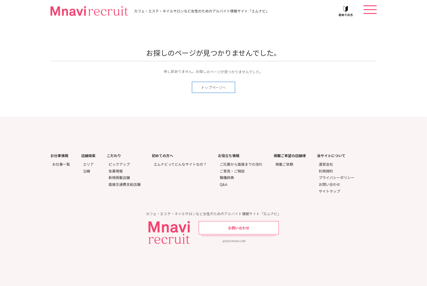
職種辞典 (227, 177)
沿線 (86, 170)
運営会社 (326, 164)
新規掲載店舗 (119, 177)
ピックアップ (119, 164)
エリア (88, 164)
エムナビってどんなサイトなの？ (180, 164)
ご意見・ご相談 (232, 170)
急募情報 (116, 170)
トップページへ (213, 87)
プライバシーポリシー (336, 177)
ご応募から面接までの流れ (241, 164)
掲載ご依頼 (284, 164)
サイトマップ (329, 191)
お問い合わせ (329, 184)
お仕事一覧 (61, 164)
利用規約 (326, 170)
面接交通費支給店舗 (125, 184)
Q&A (223, 184)
